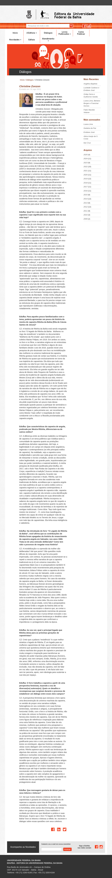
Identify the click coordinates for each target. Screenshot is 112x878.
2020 (86, 175)
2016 (86, 191)
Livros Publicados (65, 33)
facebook (84, 26)
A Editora (32, 33)
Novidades (15, 40)
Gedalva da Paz (90, 128)
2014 (86, 199)
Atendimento (48, 39)
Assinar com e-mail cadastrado (67, 849)
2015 (86, 195)
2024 (86, 159)
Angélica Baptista (90, 84)
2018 (86, 183)
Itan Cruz (87, 143)
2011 (86, 211)
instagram (89, 26)
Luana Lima (88, 124)
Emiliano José (89, 132)
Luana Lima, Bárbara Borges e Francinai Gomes (92, 103)
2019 (86, 179)
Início (15, 33)
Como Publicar (81, 33)
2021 (86, 171)
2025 (86, 155)
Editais (31, 40)
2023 (86, 163)
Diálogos (48, 33)
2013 (86, 203)
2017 (86, 187)
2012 (86, 207)
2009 (86, 219)
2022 (86, 167)
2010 (86, 215)
